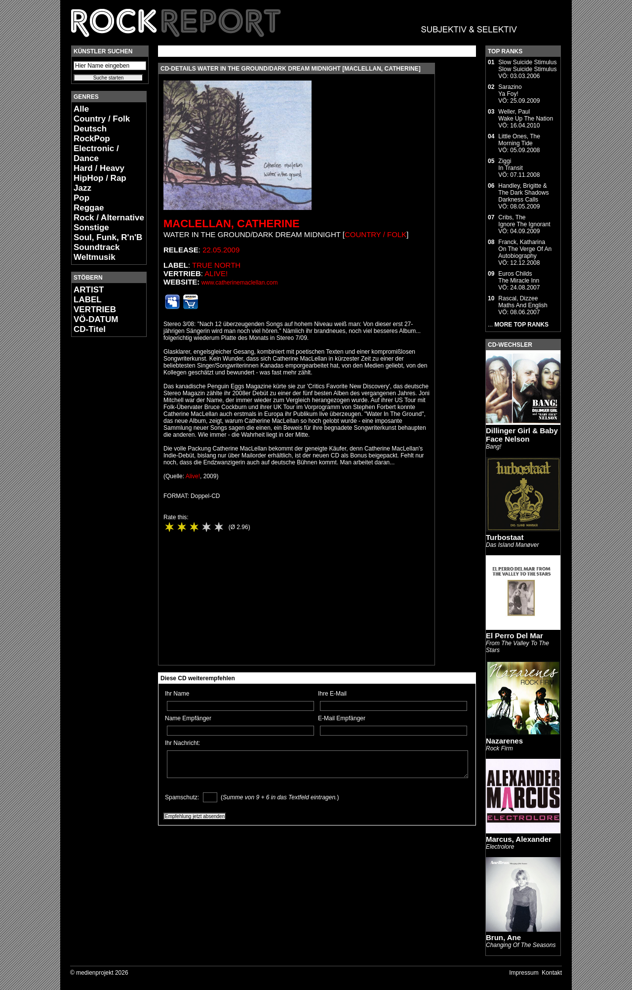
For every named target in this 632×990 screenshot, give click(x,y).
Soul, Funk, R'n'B (108, 237)
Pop (81, 198)
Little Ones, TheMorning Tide (519, 140)
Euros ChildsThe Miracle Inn (518, 277)
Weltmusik (95, 257)
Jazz (82, 188)
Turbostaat (504, 537)
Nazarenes (504, 741)
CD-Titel (90, 329)
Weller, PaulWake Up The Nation (525, 115)
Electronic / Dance (96, 153)
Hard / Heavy (99, 168)
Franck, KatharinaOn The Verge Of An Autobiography (525, 249)
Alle (81, 109)
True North (216, 265)
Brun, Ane (503, 937)
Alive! (216, 273)
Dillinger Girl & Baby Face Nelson (522, 434)
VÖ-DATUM (96, 319)
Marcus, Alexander (519, 839)
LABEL (88, 299)
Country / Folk (102, 119)
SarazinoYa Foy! (509, 90)
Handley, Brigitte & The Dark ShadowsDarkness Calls (523, 192)
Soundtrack (97, 247)
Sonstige (91, 227)
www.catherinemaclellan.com (239, 282)
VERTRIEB (95, 309)
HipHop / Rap (100, 178)
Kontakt (552, 972)
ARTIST (89, 289)
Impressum (523, 972)
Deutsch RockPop (92, 133)
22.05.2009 (220, 250)
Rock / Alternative (109, 217)
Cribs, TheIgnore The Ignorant (524, 221)
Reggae (89, 207)
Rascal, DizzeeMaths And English (522, 302)
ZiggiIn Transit (510, 164)
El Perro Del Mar (514, 635)
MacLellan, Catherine (231, 223)
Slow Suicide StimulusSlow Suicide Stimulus (527, 66)
